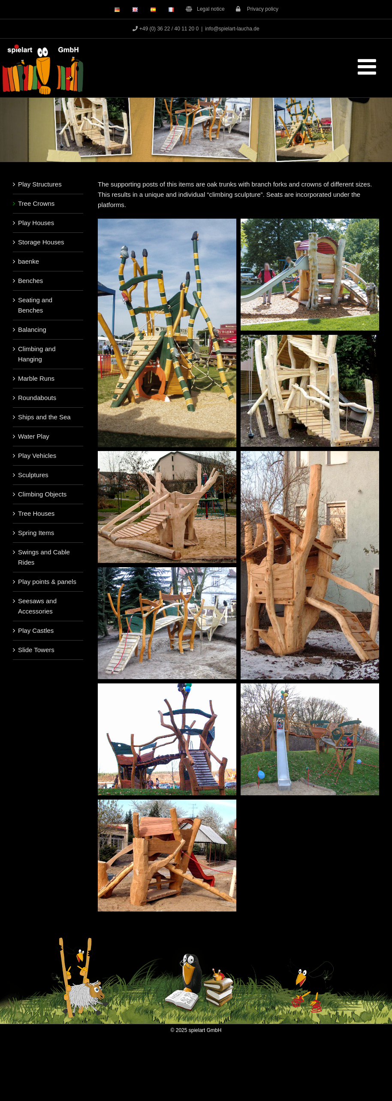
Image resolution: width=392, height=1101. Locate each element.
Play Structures (40, 184)
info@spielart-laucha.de (232, 29)
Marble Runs (36, 378)
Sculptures (33, 474)
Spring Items (36, 532)
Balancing (32, 329)
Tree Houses (36, 513)
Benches (30, 280)
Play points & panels (47, 581)
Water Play (33, 436)
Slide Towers (36, 649)
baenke (28, 261)
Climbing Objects (42, 494)
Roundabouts (37, 397)
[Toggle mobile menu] (368, 66)
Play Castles (36, 630)
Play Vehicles (37, 455)
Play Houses (36, 222)
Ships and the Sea (44, 417)
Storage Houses (41, 242)
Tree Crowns (36, 203)
